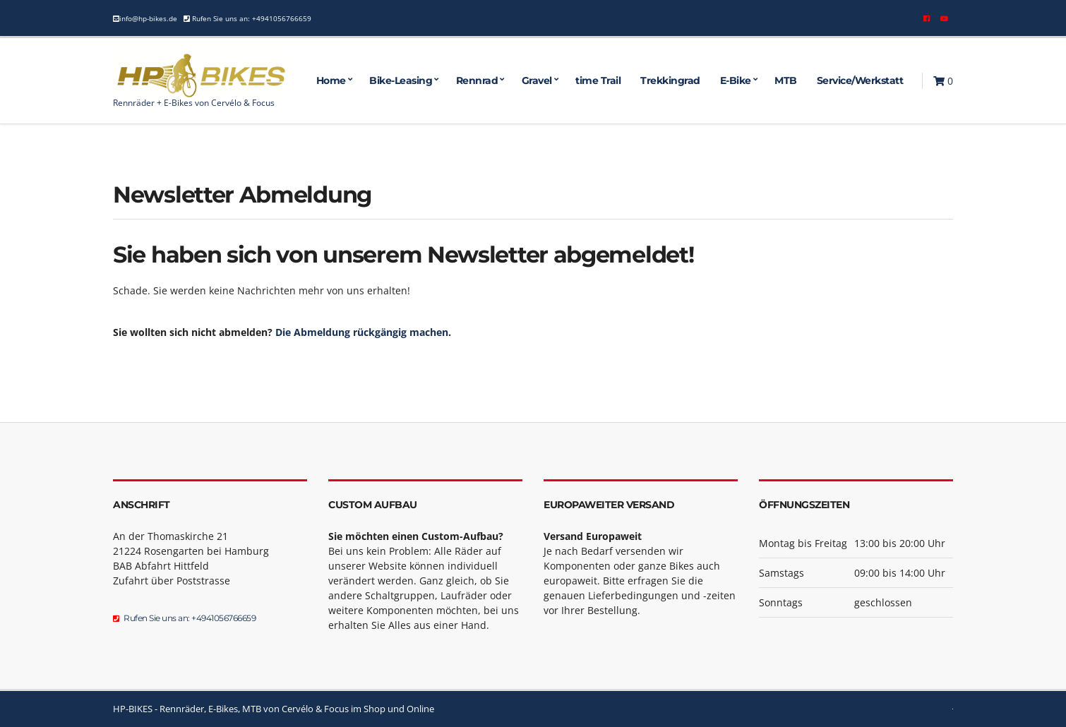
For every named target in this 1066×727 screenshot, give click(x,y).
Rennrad (477, 80)
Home (331, 80)
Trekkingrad (670, 80)
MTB (785, 80)
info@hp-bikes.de (148, 18)
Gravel (537, 80)
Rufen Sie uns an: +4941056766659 (250, 18)
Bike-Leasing (400, 80)
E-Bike (735, 80)
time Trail (598, 80)
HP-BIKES (132, 708)
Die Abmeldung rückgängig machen (361, 332)
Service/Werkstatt (860, 80)
